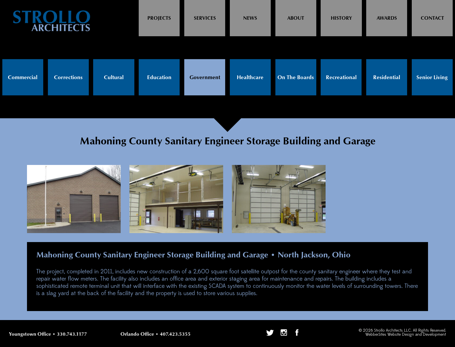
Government (204, 77)
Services (205, 18)
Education (159, 77)
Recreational (341, 77)
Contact (432, 18)
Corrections (68, 77)
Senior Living (432, 77)
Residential (386, 77)
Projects (159, 18)
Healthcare (250, 77)
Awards (387, 18)
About (295, 18)
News (250, 18)
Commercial (22, 77)
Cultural (114, 77)
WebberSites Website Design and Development (405, 335)
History (341, 18)
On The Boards (295, 77)
